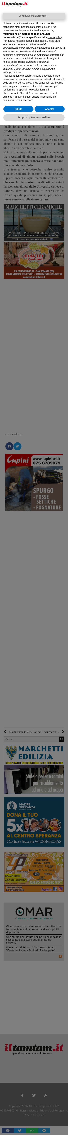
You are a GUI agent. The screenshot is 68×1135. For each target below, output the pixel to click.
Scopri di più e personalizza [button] (34, 117)
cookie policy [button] (55, 37)
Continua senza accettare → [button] (33, 15)
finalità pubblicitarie (13, 61)
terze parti (54, 40)
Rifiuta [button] (18, 109)
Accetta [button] (49, 109)
